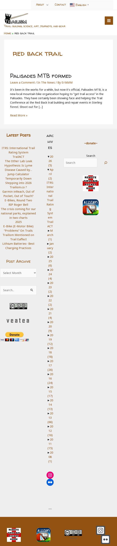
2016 (49, 370)
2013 (49, 409)
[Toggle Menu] (47, 4)
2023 (50, 280)
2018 (49, 345)
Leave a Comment (22, 81)
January (50, 241)
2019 (49, 332)
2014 (49, 396)
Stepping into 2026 (17, 181)
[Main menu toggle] (109, 20)
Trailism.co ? (18, 185)
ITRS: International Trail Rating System (17, 149)
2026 (50, 159)
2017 (49, 357)
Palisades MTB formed (40, 75)
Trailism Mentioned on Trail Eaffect (18, 235)
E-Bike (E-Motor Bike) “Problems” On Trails (18, 226)
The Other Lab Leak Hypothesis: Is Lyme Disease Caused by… (18, 164)
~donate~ (89, 142)
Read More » (18, 114)
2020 (50, 319)
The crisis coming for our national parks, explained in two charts (17, 211)
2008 (50, 448)
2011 (49, 435)
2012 (49, 422)
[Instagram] (100, 521)
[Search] (105, 161)
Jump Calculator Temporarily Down (18, 175)
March (50, 228)
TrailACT (18, 155)
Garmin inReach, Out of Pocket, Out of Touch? (18, 192)
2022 (50, 293)
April (49, 170)
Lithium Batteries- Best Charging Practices (17, 244)
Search (90, 155)
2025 (18, 220)
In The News (45, 81)
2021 (50, 306)
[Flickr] (105, 530)
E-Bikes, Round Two (18, 199)
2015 (49, 383)
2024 (50, 267)
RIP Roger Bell (17, 203)
